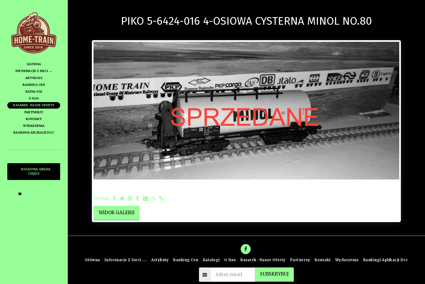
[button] (20, 194)
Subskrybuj (274, 274)
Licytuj (101, 198)
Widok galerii (116, 213)
